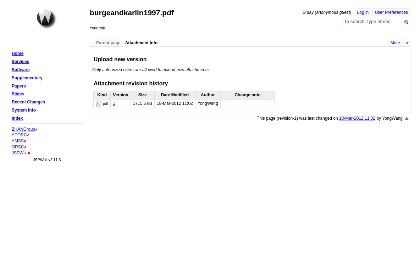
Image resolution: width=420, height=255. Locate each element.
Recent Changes (28, 102)
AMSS (18, 140)
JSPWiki (20, 153)
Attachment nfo (141, 42)
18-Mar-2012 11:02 (357, 118)
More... (397, 42)
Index (17, 118)
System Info (24, 110)
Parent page (108, 42)
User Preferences (391, 12)
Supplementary (27, 77)
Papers (19, 86)
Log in (363, 12)
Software (21, 69)
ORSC (18, 146)
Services (20, 61)
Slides (18, 93)
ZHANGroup (23, 129)
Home (46, 18)
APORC (19, 134)
